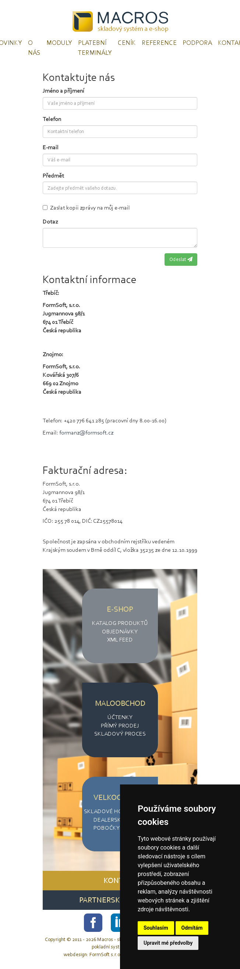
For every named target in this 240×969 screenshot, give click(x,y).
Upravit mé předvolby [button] (168, 943)
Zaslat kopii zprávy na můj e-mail (86, 207)
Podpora (197, 43)
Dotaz (50, 221)
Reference (159, 43)
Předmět (53, 175)
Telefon (52, 118)
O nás (34, 48)
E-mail (51, 147)
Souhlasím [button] (156, 928)
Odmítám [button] (192, 928)
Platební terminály (95, 48)
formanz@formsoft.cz (86, 432)
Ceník (127, 43)
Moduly (59, 43)
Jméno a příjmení (63, 90)
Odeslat (181, 259)
